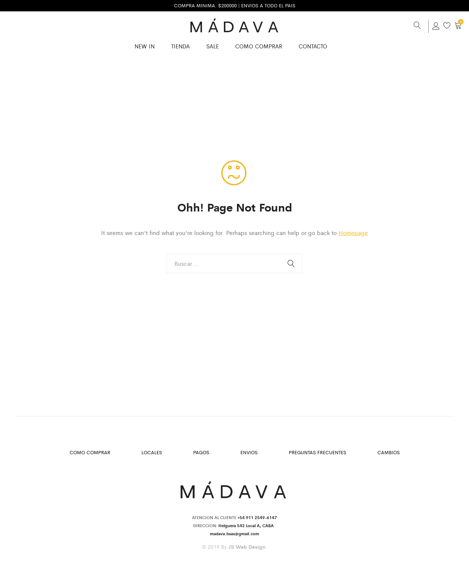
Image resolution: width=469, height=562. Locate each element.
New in (144, 46)
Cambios (388, 452)
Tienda (180, 46)
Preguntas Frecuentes (317, 452)
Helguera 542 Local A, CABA (247, 525)
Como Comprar (258, 46)
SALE (212, 46)
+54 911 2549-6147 (257, 517)
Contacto (313, 46)
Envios (249, 452)
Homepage (353, 232)
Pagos (201, 452)
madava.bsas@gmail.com (234, 533)
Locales (151, 452)
